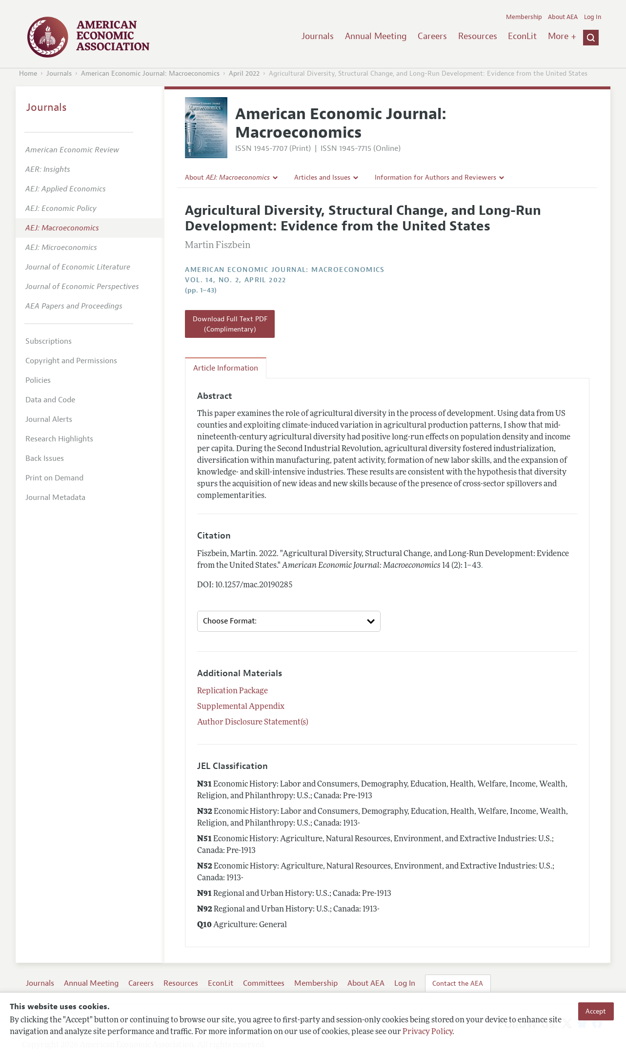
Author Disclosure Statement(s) (252, 722)
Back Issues (44, 458)
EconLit (522, 36)
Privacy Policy (427, 1032)
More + (562, 36)
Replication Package (232, 691)
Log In (592, 17)
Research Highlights (59, 439)
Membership (524, 17)
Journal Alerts (48, 419)
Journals (318, 36)
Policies (38, 380)
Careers (432, 36)
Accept (596, 1011)
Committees (263, 983)
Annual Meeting (376, 36)
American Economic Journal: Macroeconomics (150, 73)
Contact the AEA (457, 983)
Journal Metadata (55, 497)
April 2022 (244, 73)
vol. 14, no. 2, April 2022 (235, 280)
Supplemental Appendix (240, 707)
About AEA (563, 17)
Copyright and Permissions (71, 361)
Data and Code (50, 400)
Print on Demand (54, 478)
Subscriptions (48, 341)
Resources (477, 36)
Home (28, 73)
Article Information (225, 368)
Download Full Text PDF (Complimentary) (230, 323)
